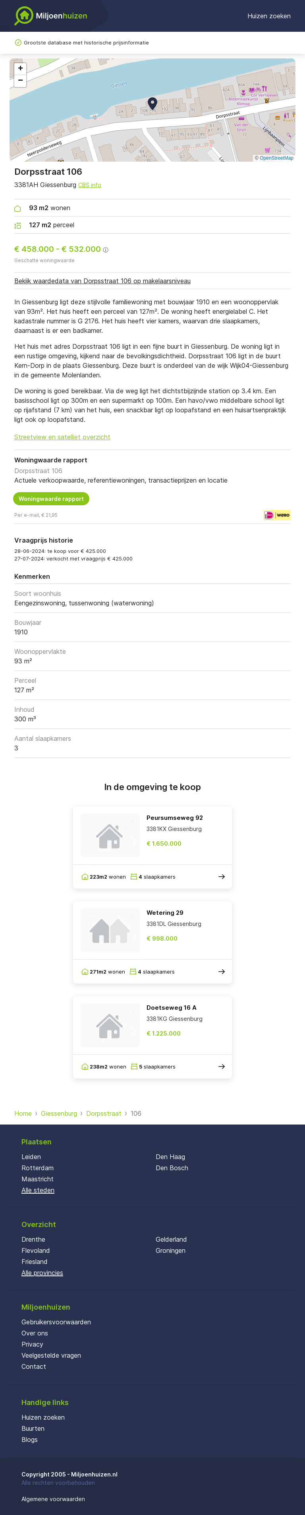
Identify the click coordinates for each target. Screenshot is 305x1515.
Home (23, 1113)
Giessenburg (59, 1113)
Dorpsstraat (104, 1113)
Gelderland (171, 1239)
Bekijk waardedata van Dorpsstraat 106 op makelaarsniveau (102, 281)
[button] (152, 103)
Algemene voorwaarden (53, 1499)
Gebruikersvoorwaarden (56, 1322)
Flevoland (35, 1250)
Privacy (32, 1344)
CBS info (89, 185)
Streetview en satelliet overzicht (62, 437)
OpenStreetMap (276, 158)
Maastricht (37, 1179)
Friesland (34, 1262)
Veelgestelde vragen (51, 1355)
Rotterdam (37, 1168)
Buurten (32, 1428)
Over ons (34, 1333)
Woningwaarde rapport (51, 498)
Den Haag (170, 1157)
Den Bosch (172, 1168)
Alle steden (37, 1190)
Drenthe (33, 1239)
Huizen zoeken (269, 16)
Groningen (170, 1250)
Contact (33, 1366)
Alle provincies (42, 1273)
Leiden (31, 1157)
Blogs (29, 1440)
